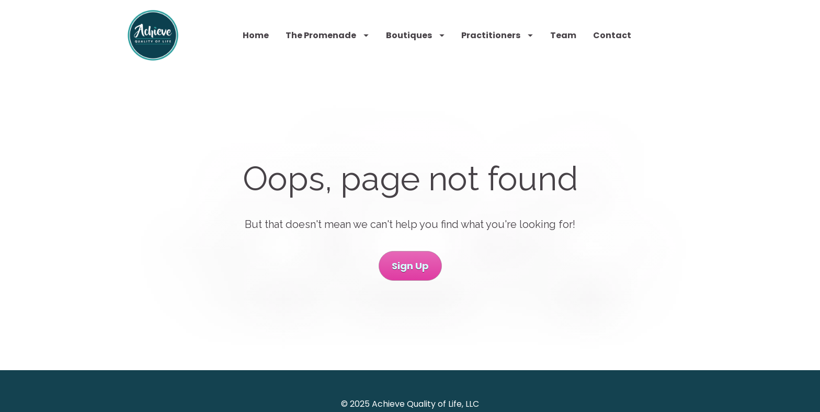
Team (563, 35)
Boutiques (415, 35)
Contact (612, 35)
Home (256, 35)
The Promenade (327, 35)
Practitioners (497, 35)
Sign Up (410, 264)
